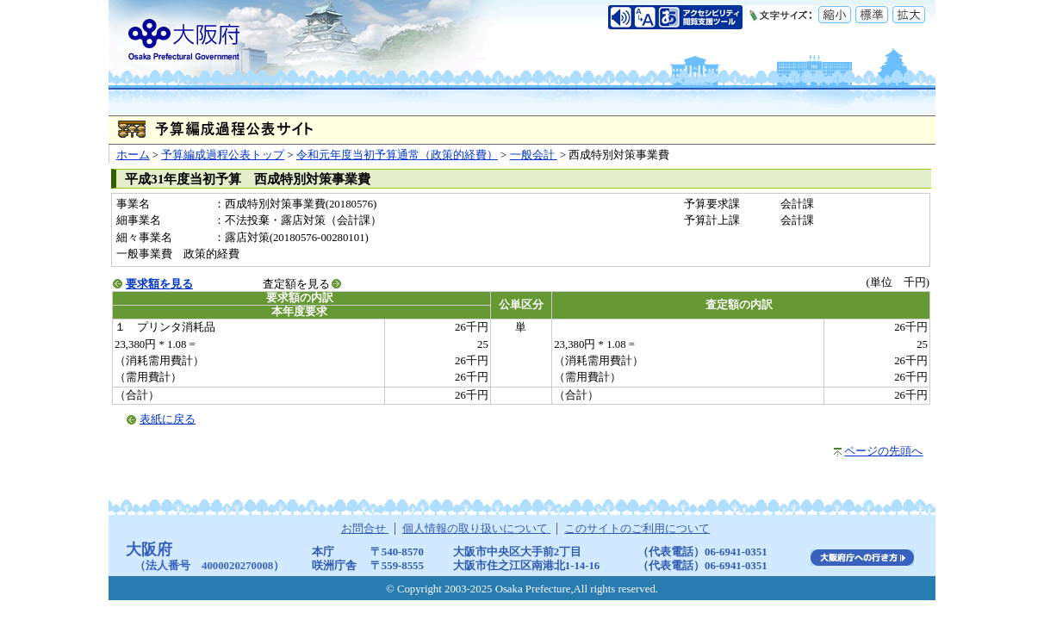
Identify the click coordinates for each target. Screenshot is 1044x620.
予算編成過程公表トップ (222, 155)
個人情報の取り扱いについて (476, 529)
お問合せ (364, 529)
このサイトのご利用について (637, 529)
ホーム (133, 155)
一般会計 (533, 155)
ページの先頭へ (883, 451)
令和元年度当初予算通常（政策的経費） (397, 155)
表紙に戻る (168, 419)
